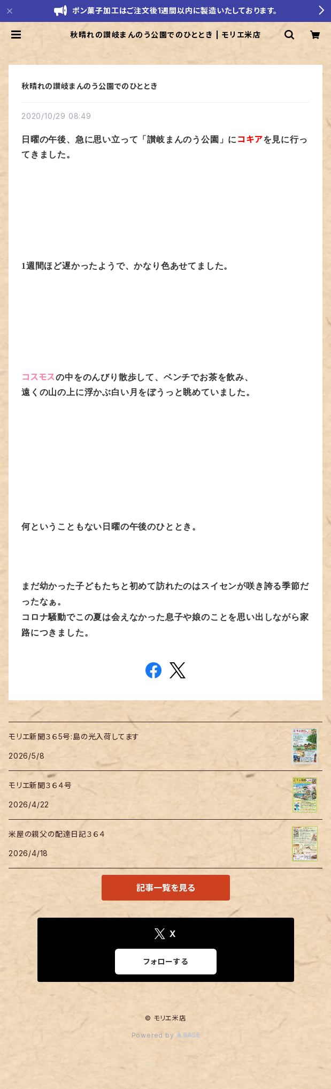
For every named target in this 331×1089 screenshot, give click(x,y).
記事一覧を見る (165, 887)
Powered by (166, 1035)
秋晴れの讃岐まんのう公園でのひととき (89, 85)
